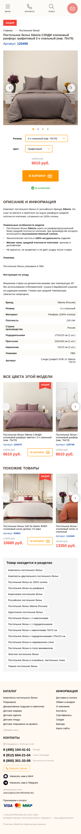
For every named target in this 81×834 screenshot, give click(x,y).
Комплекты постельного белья (25, 570)
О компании (62, 706)
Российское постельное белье (25, 600)
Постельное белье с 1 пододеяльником (30, 624)
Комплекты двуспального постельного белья (33, 576)
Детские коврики (12, 710)
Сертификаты (64, 715)
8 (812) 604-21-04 (16, 755)
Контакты (61, 710)
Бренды (60, 724)
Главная (8, 30)
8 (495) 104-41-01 (16, 749)
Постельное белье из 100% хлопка (27, 582)
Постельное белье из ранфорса (26, 588)
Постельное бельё (29, 30)
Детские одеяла (12, 715)
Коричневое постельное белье (25, 594)
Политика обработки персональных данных (24, 824)
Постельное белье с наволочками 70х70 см (32, 630)
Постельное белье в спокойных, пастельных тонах (36, 660)
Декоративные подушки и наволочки (23, 706)
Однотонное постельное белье (25, 612)
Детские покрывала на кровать (20, 724)
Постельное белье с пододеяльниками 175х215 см (36, 636)
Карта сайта (63, 728)
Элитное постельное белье (23, 654)
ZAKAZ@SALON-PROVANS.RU (18, 793)
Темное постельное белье (23, 666)
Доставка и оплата (66, 697)
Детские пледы (11, 719)
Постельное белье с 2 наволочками (28, 618)
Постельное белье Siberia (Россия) (27, 606)
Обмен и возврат (65, 702)
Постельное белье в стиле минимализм (30, 648)
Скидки (60, 719)
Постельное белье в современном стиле (31, 642)
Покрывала (9, 702)
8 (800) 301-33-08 (16, 760)
